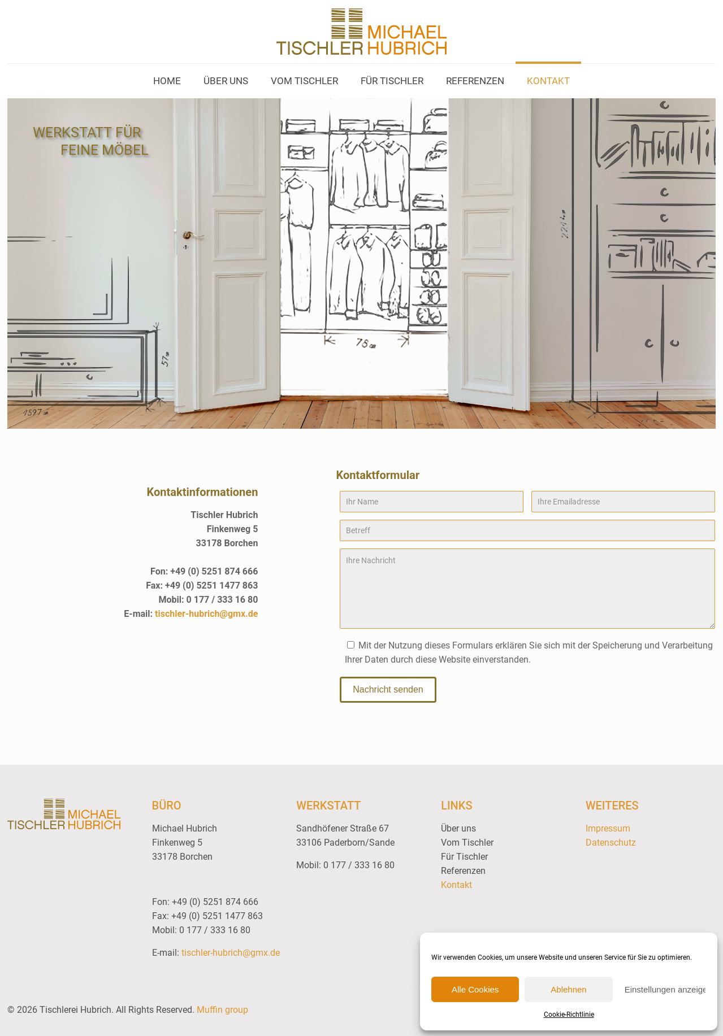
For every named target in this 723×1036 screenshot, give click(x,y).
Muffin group (222, 1009)
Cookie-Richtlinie (569, 1014)
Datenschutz (611, 842)
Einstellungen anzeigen (665, 989)
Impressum (608, 828)
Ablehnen (568, 989)
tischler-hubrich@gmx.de (206, 613)
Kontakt (456, 885)
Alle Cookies (475, 989)
